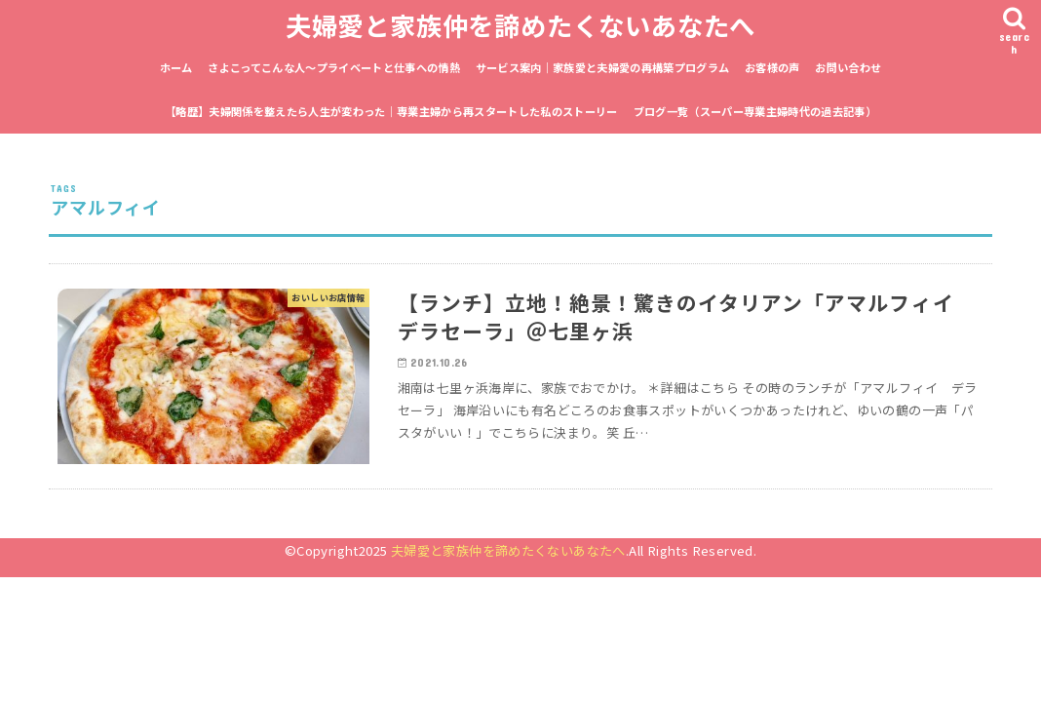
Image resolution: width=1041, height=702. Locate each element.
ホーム (176, 67)
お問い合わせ (848, 67)
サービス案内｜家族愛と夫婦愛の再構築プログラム (603, 67)
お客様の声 (772, 67)
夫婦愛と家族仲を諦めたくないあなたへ (520, 25)
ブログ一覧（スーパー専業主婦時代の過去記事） (755, 111)
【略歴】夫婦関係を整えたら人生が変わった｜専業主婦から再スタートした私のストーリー (391, 111)
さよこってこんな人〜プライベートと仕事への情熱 (334, 67)
